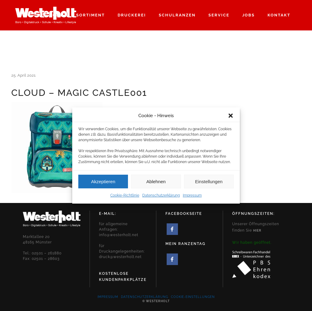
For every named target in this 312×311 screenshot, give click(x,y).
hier (257, 230)
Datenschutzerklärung (161, 199)
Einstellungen (208, 184)
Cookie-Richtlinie (124, 199)
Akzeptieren (103, 184)
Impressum (192, 199)
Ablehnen (155, 184)
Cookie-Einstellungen (193, 297)
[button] (231, 119)
